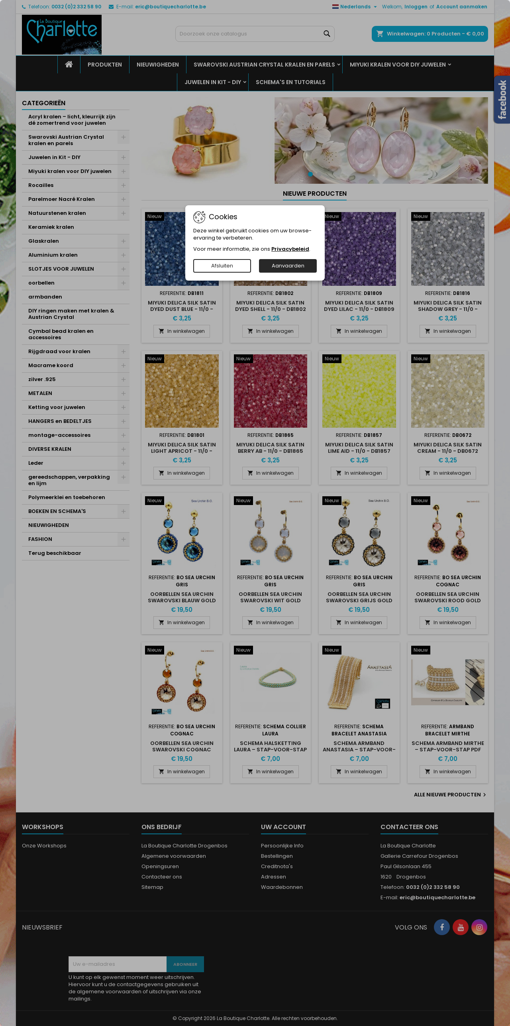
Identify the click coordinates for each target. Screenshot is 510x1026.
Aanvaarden (288, 265)
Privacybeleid (290, 249)
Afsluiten (222, 265)
